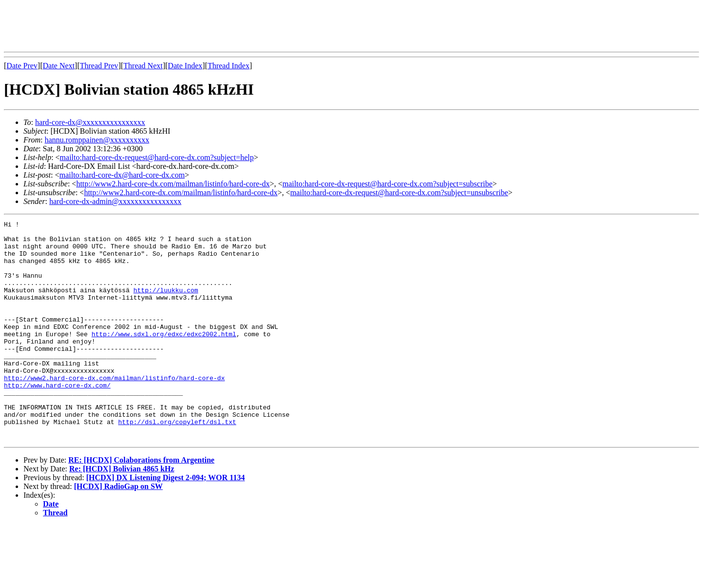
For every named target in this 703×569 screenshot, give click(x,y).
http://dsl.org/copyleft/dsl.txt (177, 462)
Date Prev (22, 65)
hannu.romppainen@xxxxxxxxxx (96, 140)
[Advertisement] (181, 26)
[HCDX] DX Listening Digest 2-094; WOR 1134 (165, 521)
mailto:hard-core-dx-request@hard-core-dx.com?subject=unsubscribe (399, 192)
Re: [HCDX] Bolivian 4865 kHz (121, 512)
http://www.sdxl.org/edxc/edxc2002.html (163, 357)
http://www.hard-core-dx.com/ (57, 418)
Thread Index (228, 65)
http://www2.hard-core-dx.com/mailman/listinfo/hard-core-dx (172, 184)
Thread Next (143, 65)
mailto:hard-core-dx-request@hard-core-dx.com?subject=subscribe (388, 184)
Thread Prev (99, 65)
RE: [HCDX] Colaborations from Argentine (141, 504)
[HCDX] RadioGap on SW (118, 530)
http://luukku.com (165, 304)
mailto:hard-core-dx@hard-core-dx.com (122, 175)
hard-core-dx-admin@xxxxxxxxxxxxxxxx (115, 201)
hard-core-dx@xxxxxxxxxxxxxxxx (90, 122)
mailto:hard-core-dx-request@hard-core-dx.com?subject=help (156, 157)
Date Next (59, 65)
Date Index (185, 65)
